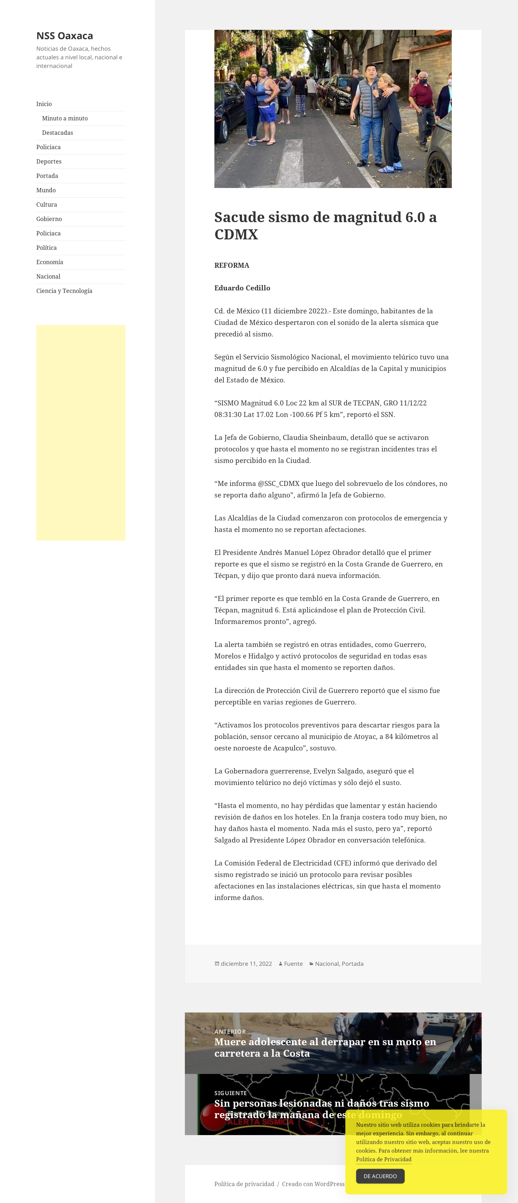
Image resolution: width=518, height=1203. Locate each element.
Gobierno (49, 219)
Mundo (46, 190)
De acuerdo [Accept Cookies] (380, 1182)
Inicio (44, 104)
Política (46, 248)
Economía (49, 262)
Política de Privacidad (384, 1165)
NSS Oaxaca (64, 35)
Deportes (49, 161)
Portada (47, 176)
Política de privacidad (244, 1184)
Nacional (48, 276)
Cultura (46, 204)
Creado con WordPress (313, 1184)
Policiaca (48, 147)
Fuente (293, 964)
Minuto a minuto (65, 118)
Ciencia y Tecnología (64, 291)
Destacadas (57, 133)
